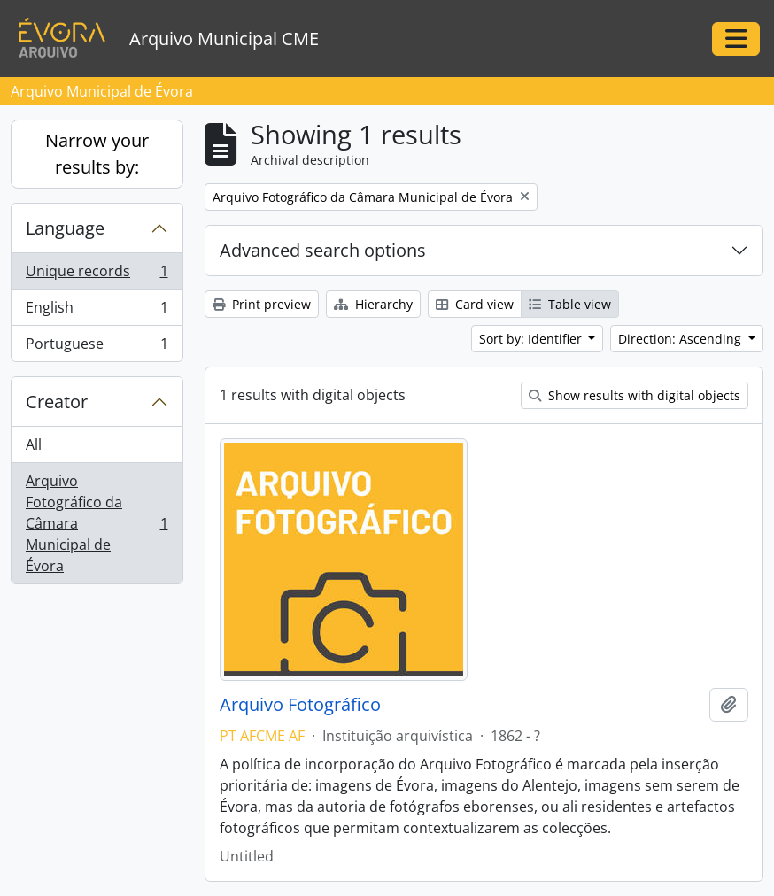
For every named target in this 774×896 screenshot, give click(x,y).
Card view (475, 304)
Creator (57, 401)
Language (65, 228)
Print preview (262, 304)
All (34, 444)
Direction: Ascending (681, 338)
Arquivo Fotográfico (300, 704)
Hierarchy (373, 304)
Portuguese (96, 347)
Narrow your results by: (97, 153)
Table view (570, 304)
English (96, 311)
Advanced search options (323, 250)
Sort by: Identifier (532, 338)
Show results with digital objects (634, 395)
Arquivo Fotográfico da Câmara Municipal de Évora (96, 523)
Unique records (96, 275)
